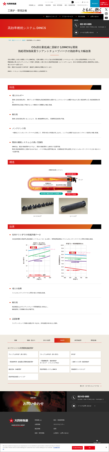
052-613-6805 (86, 24)
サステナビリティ (82, 5)
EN (84, 2)
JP (82, 2)
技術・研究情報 (57, 5)
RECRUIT (95, 3)
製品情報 (48, 5)
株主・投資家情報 (70, 5)
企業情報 (40, 5)
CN (87, 2)
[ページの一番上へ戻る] (97, 441)
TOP (10, 40)
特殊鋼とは (32, 5)
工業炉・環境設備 (17, 10)
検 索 (73, 2)
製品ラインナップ (16, 40)
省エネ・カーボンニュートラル (89, 386)
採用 (55, 429)
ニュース (77, 2)
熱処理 (23, 40)
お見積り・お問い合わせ (61, 433)
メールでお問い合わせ (87, 32)
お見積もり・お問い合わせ (104, 3)
